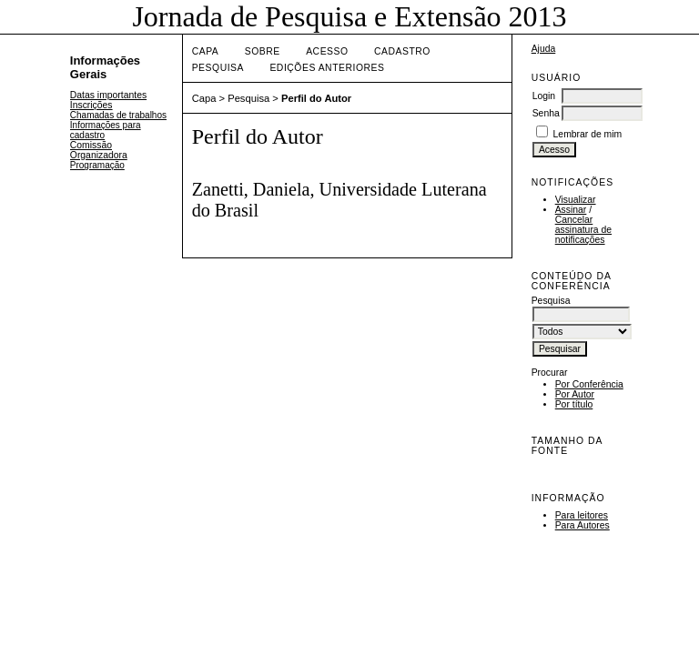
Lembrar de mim (588, 134)
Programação (97, 165)
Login (543, 96)
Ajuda (544, 49)
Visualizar (575, 200)
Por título (574, 404)
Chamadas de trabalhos (118, 115)
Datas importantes (108, 95)
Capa (205, 51)
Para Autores (582, 525)
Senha (546, 113)
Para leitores (581, 515)
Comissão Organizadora (98, 150)
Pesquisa (218, 68)
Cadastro (402, 51)
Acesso (327, 51)
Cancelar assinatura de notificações (583, 230)
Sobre (262, 51)
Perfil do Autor (316, 98)
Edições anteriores (326, 68)
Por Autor (574, 394)
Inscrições (91, 105)
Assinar (571, 210)
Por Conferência (589, 384)
